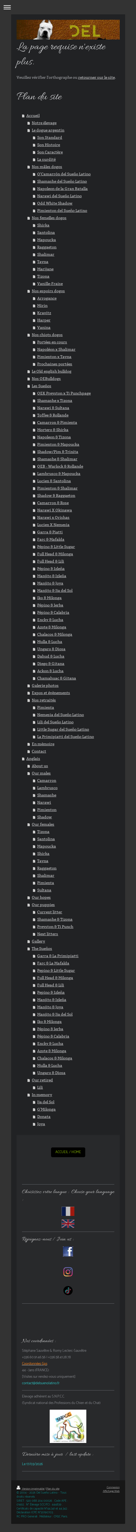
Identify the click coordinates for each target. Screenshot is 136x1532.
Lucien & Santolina (54, 480)
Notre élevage (44, 122)
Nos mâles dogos (47, 166)
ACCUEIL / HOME (68, 1152)
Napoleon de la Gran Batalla (62, 188)
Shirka (43, 225)
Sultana (44, 890)
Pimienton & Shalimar (57, 488)
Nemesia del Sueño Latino (60, 714)
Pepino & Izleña (51, 992)
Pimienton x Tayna (54, 356)
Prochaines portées (54, 364)
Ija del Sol (45, 1102)
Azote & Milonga (51, 627)
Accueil (33, 115)
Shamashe (46, 795)
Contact (39, 751)
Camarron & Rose (53, 502)
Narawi (44, 802)
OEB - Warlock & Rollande (60, 466)
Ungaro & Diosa (51, 649)
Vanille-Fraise (50, 283)
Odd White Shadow (54, 203)
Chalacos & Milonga (54, 634)
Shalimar (45, 254)
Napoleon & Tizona (54, 437)
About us (40, 765)
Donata (43, 1116)
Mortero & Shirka (52, 429)
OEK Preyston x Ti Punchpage (64, 393)
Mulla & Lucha (49, 641)
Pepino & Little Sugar (56, 970)
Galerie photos (45, 685)
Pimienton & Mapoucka (58, 444)
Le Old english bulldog (51, 371)
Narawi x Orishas (53, 517)
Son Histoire (48, 144)
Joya (41, 1123)
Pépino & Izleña (51, 568)
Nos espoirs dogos (48, 290)
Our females (43, 824)
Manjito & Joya (50, 583)
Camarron (46, 780)
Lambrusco (47, 787)
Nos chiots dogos (47, 334)
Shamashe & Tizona (54, 919)
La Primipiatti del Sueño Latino (65, 736)
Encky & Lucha (50, 619)
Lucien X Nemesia (53, 524)
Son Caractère (50, 152)
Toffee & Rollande (52, 415)
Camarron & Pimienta (57, 422)
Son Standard (49, 137)
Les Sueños (41, 385)
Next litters (47, 933)
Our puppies (43, 904)
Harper (43, 320)
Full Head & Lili (50, 561)
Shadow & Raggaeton (56, 495)
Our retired (42, 1080)
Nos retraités (44, 700)
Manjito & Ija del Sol (54, 590)
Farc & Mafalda (50, 539)
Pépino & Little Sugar (56, 546)
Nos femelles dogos (49, 217)
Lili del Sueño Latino (55, 722)
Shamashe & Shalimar (57, 459)
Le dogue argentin (48, 130)
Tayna (42, 261)
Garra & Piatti (50, 532)
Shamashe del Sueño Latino (62, 181)
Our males (41, 773)
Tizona (43, 276)
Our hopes (41, 897)
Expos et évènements (51, 692)
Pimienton (46, 809)
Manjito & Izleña (51, 575)
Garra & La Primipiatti (57, 955)
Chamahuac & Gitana (56, 678)
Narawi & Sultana (53, 407)
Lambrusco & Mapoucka (58, 473)
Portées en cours (52, 342)
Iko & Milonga (49, 597)
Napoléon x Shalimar (56, 349)
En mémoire (43, 744)
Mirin (42, 305)
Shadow (44, 817)
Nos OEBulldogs (46, 378)
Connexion (113, 1487)
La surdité (46, 159)
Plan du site (52, 1489)
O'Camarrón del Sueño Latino (64, 174)
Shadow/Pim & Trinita (57, 451)
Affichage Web (111, 1491)
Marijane (45, 269)
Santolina (46, 232)
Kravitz (44, 312)
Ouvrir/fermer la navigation (68, 7)
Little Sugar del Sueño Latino (63, 729)
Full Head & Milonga (55, 554)
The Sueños (42, 948)
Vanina (43, 327)
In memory (42, 1094)
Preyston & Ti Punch (55, 926)
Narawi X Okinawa (54, 510)
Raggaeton (46, 247)
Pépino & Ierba (50, 605)
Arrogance (46, 298)
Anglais (33, 758)
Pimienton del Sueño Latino (62, 210)
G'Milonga (46, 1109)
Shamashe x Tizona (54, 400)
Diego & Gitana (50, 663)
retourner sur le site (96, 77)
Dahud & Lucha (50, 656)
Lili (40, 1087)
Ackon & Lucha (50, 670)
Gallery (38, 941)
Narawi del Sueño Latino (59, 195)
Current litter (49, 912)
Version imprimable (31, 1489)
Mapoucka (46, 239)
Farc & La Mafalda (53, 963)
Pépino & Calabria (53, 612)
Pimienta (45, 707)
